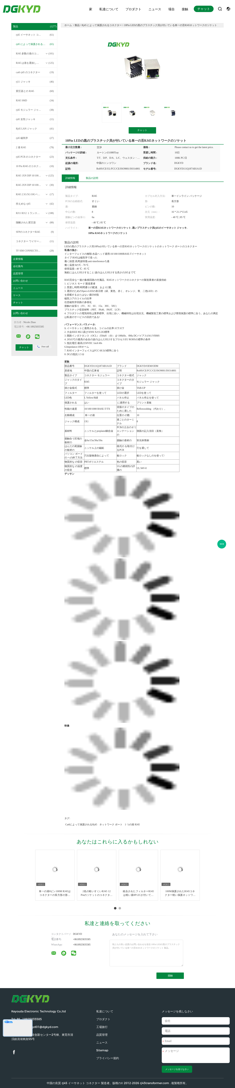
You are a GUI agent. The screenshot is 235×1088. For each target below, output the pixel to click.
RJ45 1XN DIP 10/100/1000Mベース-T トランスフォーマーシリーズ (35, 175)
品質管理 (18, 273)
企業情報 (18, 259)
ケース (17, 295)
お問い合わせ (20, 280)
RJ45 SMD (35, 100)
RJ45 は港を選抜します (35, 63)
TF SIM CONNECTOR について (35, 251)
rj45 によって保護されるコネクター (35, 44)
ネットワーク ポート (110, 824)
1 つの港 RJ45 (132, 824)
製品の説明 (92, 178)
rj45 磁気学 (35, 138)
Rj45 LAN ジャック (35, 129)
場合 (171, 9)
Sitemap (102, 1050)
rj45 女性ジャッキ (35, 119)
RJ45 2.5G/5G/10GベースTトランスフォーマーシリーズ (35, 194)
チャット (203, 9)
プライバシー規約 (107, 1058)
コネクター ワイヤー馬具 (35, 241)
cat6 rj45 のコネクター (35, 72)
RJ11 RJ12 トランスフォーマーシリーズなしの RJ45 (35, 213)
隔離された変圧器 (35, 222)
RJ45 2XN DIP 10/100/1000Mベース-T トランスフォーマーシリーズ (35, 185)
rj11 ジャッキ (35, 82)
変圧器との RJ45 (35, 91)
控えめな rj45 (35, 204)
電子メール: (34, 1027)
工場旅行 (102, 1027)
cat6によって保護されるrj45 (81, 824)
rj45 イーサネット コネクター (35, 35)
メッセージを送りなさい (177, 1069)
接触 (185, 9)
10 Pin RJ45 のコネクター (35, 166)
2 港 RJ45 (35, 147)
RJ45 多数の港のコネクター (35, 53)
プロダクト (133, 9)
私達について (108, 9)
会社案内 (18, 266)
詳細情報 (70, 178)
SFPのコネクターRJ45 (35, 232)
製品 (35, 26)
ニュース (154, 9)
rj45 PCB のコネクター (35, 157)
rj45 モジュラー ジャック (35, 110)
